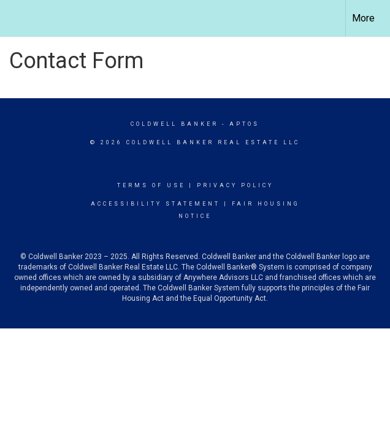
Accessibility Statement (155, 204)
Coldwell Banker (174, 124)
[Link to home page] (15, 18)
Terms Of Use (151, 185)
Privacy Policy (235, 185)
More (363, 18)
